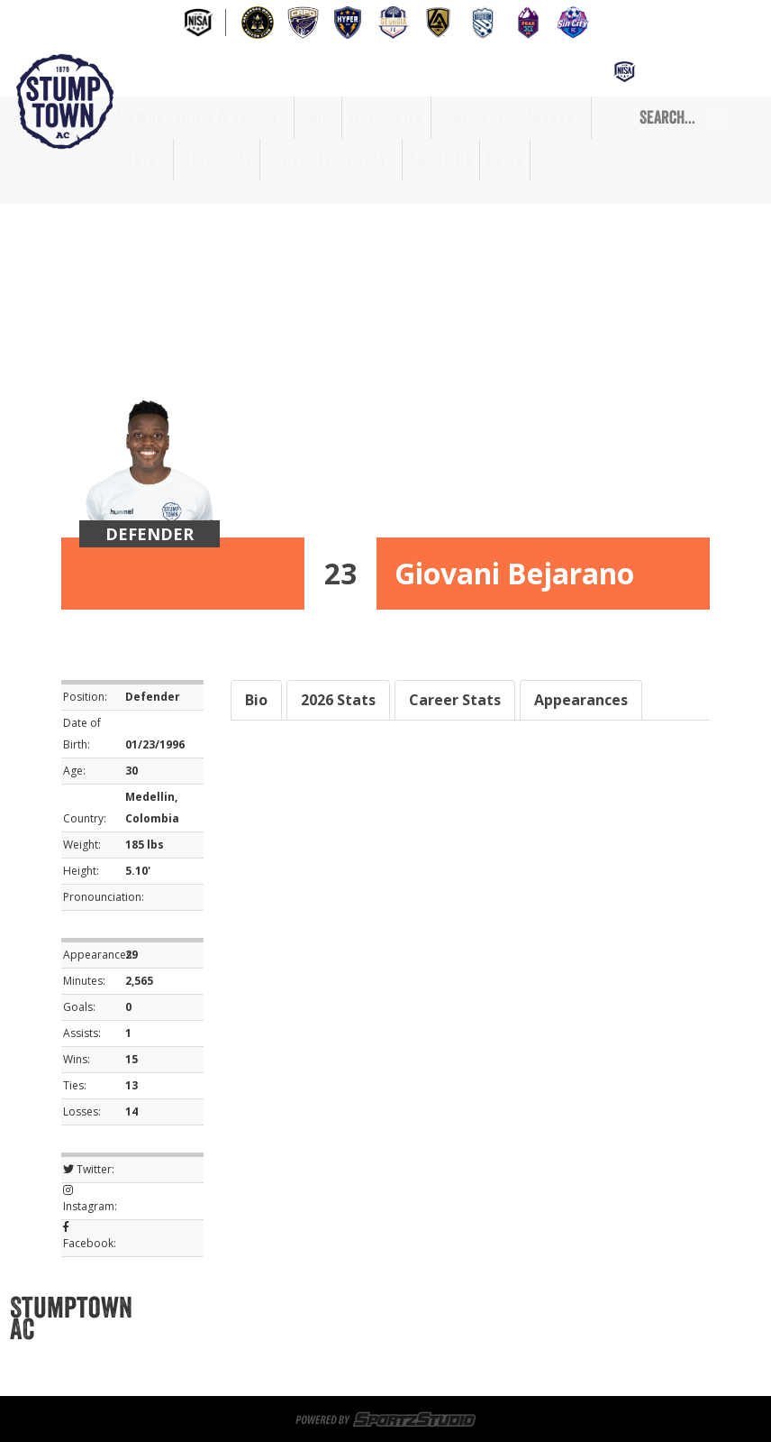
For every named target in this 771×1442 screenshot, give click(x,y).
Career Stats (455, 700)
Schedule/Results (331, 159)
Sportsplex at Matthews (412, 1308)
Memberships (209, 1308)
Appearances (581, 700)
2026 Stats (338, 700)
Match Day (216, 159)
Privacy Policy (213, 1373)
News (504, 159)
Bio (256, 700)
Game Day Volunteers (234, 1329)
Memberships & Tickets (201, 117)
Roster (141, 159)
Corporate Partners (511, 117)
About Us (441, 159)
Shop (318, 117)
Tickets (292, 1308)
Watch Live (386, 117)
